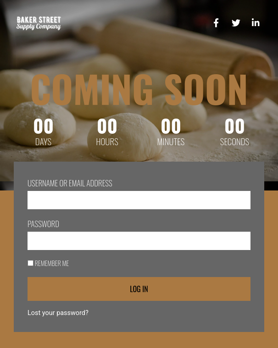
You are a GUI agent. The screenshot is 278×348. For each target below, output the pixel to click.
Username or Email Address (70, 183)
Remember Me (48, 263)
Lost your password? (58, 313)
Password (43, 223)
